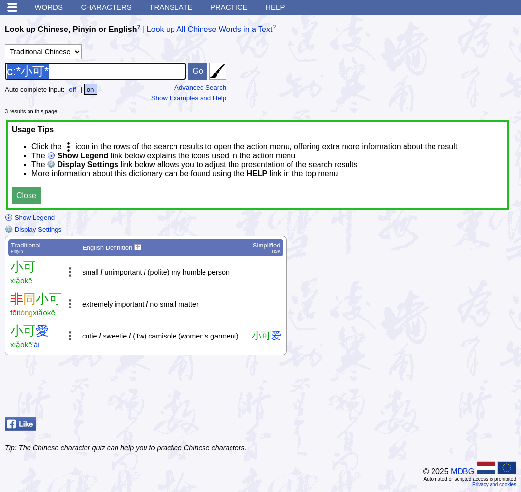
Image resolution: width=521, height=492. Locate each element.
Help (275, 7)
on (90, 89)
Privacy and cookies (494, 484)
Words (48, 7)
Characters (106, 7)
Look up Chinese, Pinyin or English (71, 29)
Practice (229, 7)
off (72, 89)
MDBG (462, 471)
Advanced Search (200, 87)
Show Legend (30, 217)
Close (26, 195)
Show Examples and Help (189, 98)
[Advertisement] (437, 388)
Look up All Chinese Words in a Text (210, 29)
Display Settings (33, 229)
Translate (170, 7)
